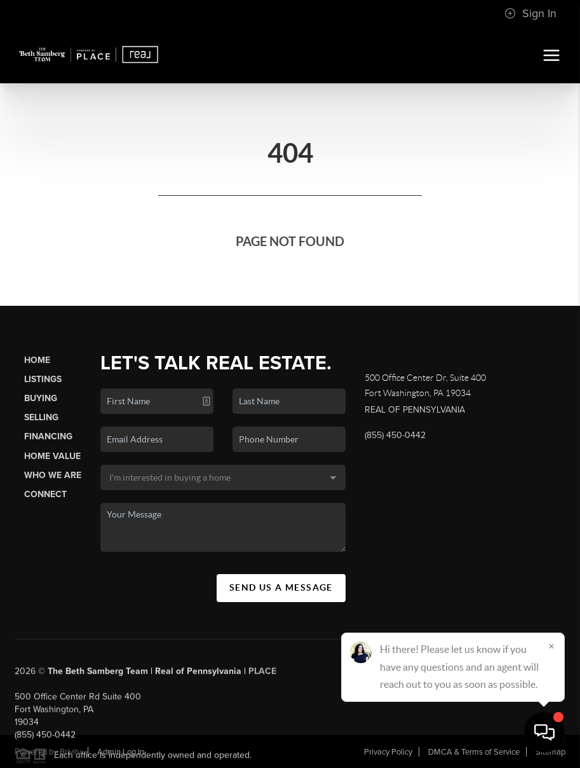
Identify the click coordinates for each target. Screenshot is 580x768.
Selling (41, 417)
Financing (48, 436)
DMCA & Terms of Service (474, 752)
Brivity (70, 752)
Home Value (52, 456)
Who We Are (52, 475)
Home (37, 360)
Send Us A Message (281, 587)
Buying (40, 398)
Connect (45, 494)
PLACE (262, 675)
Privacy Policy (388, 752)
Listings (43, 379)
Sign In (530, 13)
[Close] (551, 646)
